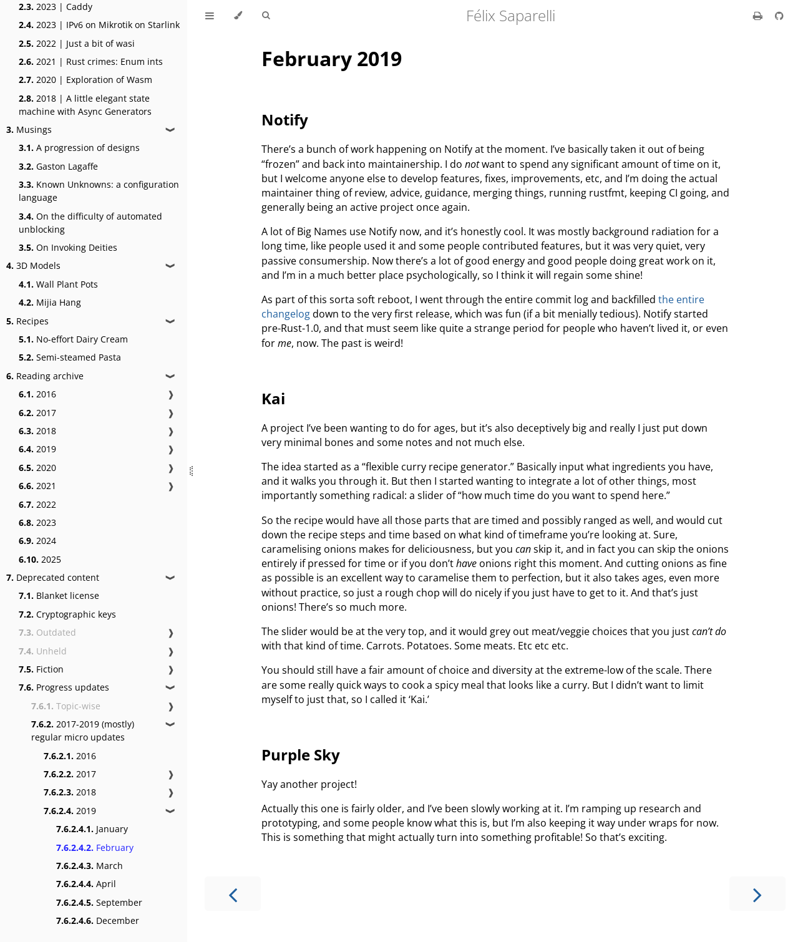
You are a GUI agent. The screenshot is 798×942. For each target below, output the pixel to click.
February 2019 (331, 58)
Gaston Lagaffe (58, 166)
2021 (37, 486)
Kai (273, 398)
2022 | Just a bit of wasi (77, 43)
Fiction (41, 669)
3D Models (33, 265)
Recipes (27, 321)
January (92, 829)
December (97, 920)
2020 (37, 467)
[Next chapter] (757, 893)
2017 (37, 413)
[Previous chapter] (233, 893)
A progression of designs (79, 147)
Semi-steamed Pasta (70, 357)
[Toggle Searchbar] (266, 15)
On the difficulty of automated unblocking (90, 222)
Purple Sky (300, 754)
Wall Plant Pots (58, 284)
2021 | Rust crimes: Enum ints (91, 61)
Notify (284, 119)
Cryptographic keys (67, 614)
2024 (37, 540)
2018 (37, 431)
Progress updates (64, 687)
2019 (37, 449)
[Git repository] (779, 15)
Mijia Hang (50, 302)
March (89, 866)
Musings (29, 129)
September (99, 902)
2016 (37, 394)
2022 (37, 504)
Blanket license (59, 595)
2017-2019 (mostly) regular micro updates (82, 730)
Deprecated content (52, 577)
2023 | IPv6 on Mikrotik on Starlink (99, 25)
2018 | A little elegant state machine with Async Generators (85, 104)
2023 (37, 522)
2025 (40, 559)
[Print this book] (759, 15)
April (86, 884)
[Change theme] (238, 15)
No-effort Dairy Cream (73, 339)
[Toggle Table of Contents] (209, 15)
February (95, 847)
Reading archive (45, 376)
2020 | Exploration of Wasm (85, 79)
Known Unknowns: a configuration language (99, 190)
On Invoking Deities (68, 247)
